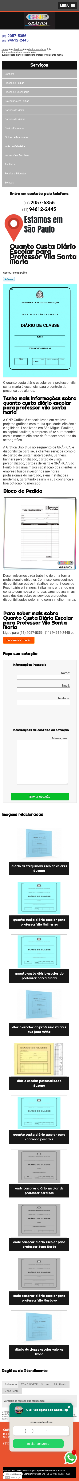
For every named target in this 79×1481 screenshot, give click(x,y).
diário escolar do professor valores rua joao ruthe (39, 1029)
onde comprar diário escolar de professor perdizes (39, 1191)
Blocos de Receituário (17, 92)
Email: (43, 688)
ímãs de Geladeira (15, 146)
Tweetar (9, 279)
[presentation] (40, 717)
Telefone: (43, 701)
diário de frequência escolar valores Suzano (39, 868)
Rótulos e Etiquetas (16, 173)
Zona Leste (12, 1391)
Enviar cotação (39, 796)
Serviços (39, 65)
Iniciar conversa (38, 1443)
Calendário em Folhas (17, 101)
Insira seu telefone (41, 1422)
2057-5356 (17, 35)
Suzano (45, 1384)
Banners (9, 73)
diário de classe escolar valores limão (39, 1352)
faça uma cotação (19, 640)
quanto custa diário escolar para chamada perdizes (39, 1137)
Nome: (43, 675)
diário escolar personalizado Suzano (39, 1083)
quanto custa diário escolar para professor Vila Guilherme (39, 922)
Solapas (9, 182)
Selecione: (11, 1384)
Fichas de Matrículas (16, 137)
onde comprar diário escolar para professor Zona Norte (39, 1244)
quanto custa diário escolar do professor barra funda (39, 976)
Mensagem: (42, 760)
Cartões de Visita (14, 110)
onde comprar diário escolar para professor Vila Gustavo (39, 1298)
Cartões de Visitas (15, 119)
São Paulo (60, 1384)
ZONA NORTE (29, 1384)
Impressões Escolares (17, 155)
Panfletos (10, 164)
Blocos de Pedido (14, 83)
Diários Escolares (14, 128)
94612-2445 (18, 40)
